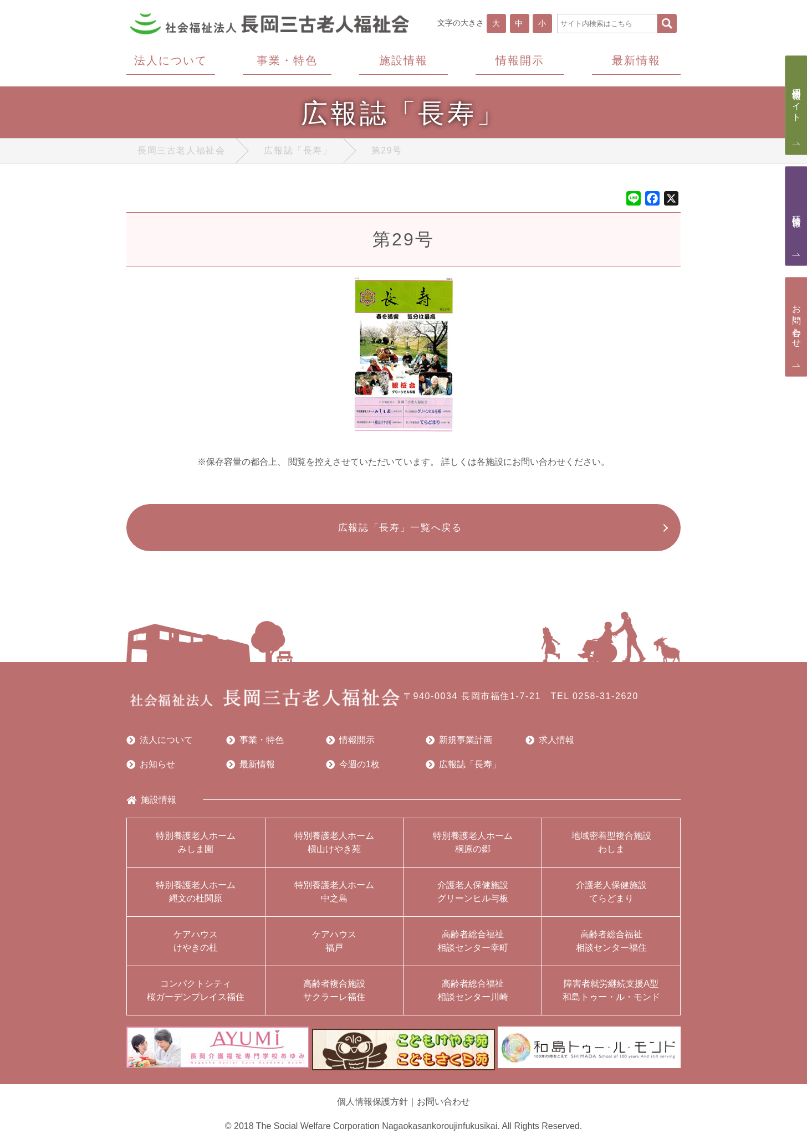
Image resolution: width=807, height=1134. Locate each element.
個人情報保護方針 (372, 1102)
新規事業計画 (459, 745)
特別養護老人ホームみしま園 (196, 848)
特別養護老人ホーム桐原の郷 (473, 848)
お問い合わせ (443, 1102)
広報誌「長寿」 (298, 152)
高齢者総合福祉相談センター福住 (611, 946)
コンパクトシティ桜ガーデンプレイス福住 (195, 995)
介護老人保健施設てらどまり (611, 897)
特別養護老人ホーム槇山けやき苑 (334, 848)
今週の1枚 (353, 770)
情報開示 (350, 745)
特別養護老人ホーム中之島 (334, 897)
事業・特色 (255, 745)
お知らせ (150, 770)
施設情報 (151, 805)
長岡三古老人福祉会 (181, 152)
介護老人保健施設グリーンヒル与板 (472, 897)
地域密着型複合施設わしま (611, 848)
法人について (159, 745)
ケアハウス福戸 (334, 946)
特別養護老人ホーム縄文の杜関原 (196, 897)
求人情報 (549, 745)
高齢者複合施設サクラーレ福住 (334, 995)
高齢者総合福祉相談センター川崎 (472, 995)
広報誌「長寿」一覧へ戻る (398, 531)
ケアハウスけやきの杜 (195, 946)
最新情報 (250, 770)
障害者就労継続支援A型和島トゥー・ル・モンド (611, 995)
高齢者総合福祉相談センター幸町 (472, 946)
